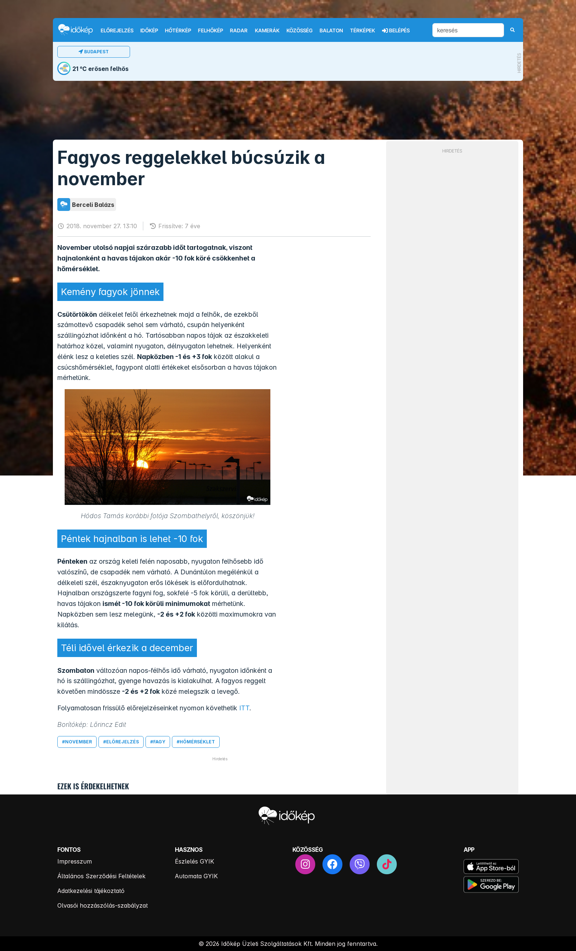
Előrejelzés (117, 30)
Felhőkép (210, 30)
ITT (244, 708)
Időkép (149, 30)
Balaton (331, 30)
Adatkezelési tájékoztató (91, 890)
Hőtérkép (178, 30)
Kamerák (267, 30)
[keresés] (468, 30)
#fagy (157, 741)
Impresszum (74, 861)
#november (77, 741)
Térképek (362, 30)
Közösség (300, 30)
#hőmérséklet (196, 741)
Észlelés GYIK (194, 861)
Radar (239, 30)
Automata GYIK (196, 876)
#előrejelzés (121, 741)
